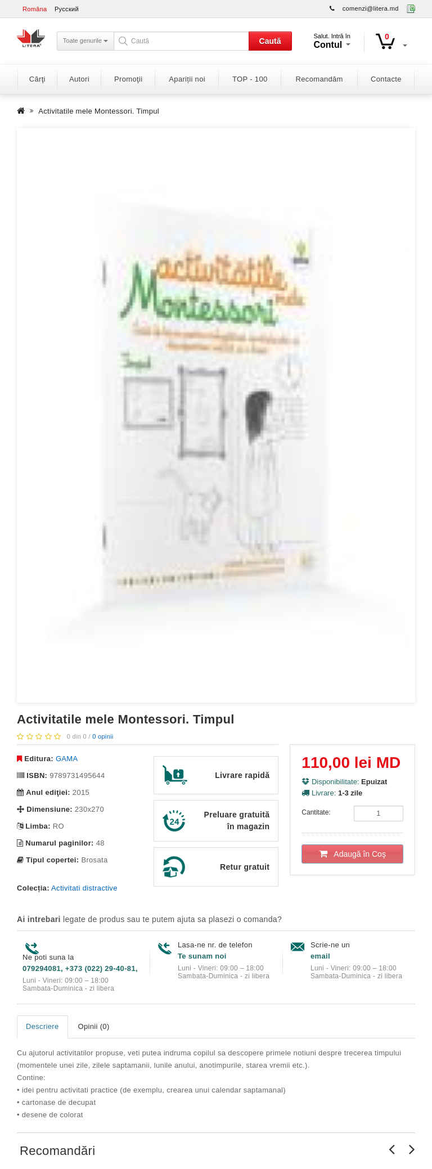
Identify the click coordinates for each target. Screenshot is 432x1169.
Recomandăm (319, 79)
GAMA (67, 758)
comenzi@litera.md (371, 8)
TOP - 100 (249, 79)
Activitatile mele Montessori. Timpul (98, 111)
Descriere (42, 1026)
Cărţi (37, 79)
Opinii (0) (94, 1026)
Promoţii (128, 79)
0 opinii (102, 736)
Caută (270, 41)
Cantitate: (316, 812)
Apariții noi (187, 79)
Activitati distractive (84, 888)
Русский (67, 9)
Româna (34, 9)
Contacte (386, 79)
